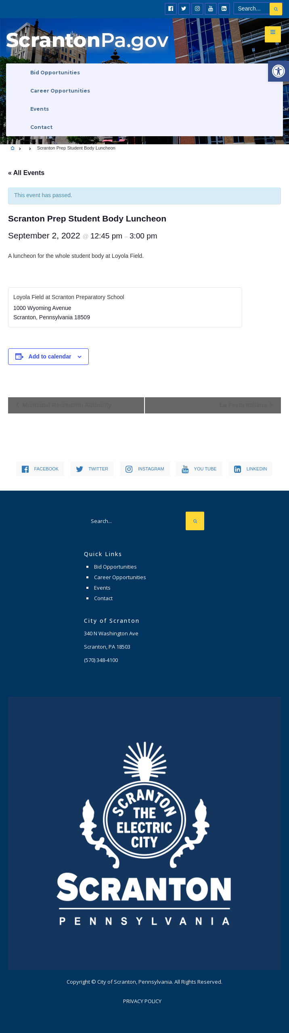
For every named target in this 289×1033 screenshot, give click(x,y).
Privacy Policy (142, 1001)
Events (39, 109)
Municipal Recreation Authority (66, 404)
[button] (278, 71)
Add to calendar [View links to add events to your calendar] (50, 356)
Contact (41, 127)
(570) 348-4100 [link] (101, 660)
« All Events (26, 172)
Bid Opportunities (55, 73)
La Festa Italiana (244, 404)
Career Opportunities (60, 91)
